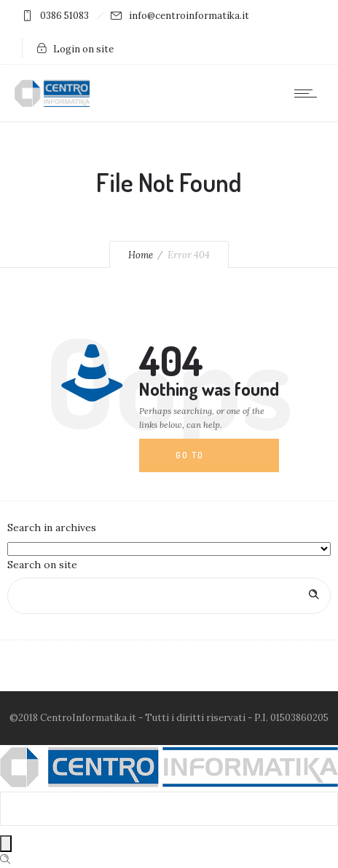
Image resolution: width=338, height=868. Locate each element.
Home (140, 255)
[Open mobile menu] (308, 93)
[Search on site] (169, 596)
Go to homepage (201, 461)
